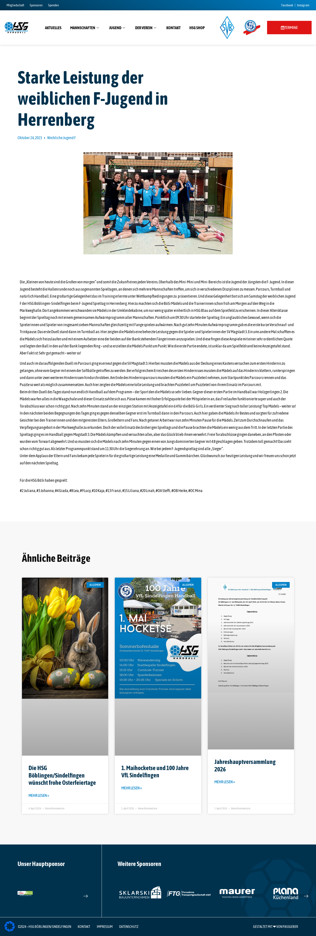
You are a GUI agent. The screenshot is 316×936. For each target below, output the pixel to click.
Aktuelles (53, 27)
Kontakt (173, 27)
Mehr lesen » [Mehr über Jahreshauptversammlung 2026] (224, 782)
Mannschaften (84, 27)
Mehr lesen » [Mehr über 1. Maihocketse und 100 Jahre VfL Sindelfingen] (131, 788)
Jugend (117, 27)
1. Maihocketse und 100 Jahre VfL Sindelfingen (155, 771)
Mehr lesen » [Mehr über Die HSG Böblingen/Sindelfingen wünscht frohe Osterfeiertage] (39, 795)
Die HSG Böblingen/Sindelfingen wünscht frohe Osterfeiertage (62, 775)
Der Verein (145, 27)
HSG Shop (197, 27)
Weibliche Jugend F (61, 137)
